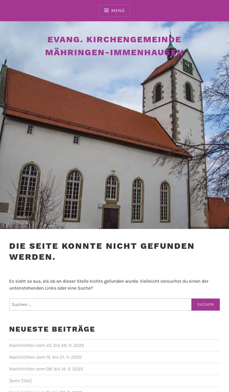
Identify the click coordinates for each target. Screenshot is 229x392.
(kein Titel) (20, 380)
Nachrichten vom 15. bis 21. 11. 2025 (45, 357)
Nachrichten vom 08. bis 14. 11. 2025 (46, 369)
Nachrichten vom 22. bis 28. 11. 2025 (46, 345)
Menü (118, 10)
